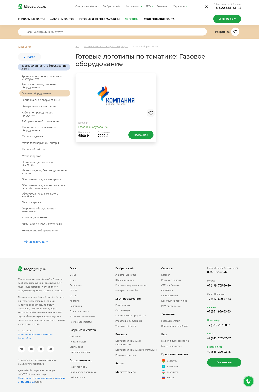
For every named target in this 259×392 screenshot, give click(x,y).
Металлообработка (33, 149)
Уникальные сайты (31, 18)
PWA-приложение (171, 305)
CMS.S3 (73, 290)
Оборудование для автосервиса (42, 179)
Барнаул (211, 307)
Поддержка (76, 305)
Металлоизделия (32, 136)
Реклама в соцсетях (125, 354)
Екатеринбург (214, 346)
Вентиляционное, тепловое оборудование (39, 86)
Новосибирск (214, 320)
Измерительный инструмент (40, 106)
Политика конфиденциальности (35, 334)
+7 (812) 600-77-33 (219, 299)
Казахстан (169, 366)
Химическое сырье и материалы (42, 224)
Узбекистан (170, 372)
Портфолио (76, 285)
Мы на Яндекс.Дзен (171, 345)
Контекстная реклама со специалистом (128, 342)
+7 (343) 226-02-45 (219, 352)
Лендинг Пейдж (78, 341)
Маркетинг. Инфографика (175, 340)
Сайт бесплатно (78, 377)
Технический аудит (125, 326)
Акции (119, 363)
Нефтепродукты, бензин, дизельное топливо (44, 172)
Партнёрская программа (83, 371)
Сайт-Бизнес (76, 346)
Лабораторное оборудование (40, 121)
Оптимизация (122, 310)
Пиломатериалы (32, 202)
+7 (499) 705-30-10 (219, 285)
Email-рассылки (169, 295)
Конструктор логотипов (174, 300)
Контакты (75, 300)
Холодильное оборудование (40, 230)
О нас (73, 279)
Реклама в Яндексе (171, 279)
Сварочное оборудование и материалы (39, 210)
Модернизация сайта (159, 18)
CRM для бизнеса (170, 285)
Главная (165, 274)
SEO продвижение (128, 299)
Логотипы (132, 18)
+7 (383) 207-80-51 (219, 325)
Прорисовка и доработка (174, 326)
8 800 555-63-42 (228, 8)
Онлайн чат (167, 290)
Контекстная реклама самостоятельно (136, 349)
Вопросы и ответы (79, 311)
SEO (148, 6)
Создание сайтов (86, 6)
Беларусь (169, 361)
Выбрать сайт (111, 6)
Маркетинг (133, 6)
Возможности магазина (82, 316)
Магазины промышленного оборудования (39, 129)
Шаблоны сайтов (62, 18)
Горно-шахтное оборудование (41, 100)
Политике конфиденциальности (35, 378)
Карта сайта (24, 338)
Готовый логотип (170, 320)
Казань (211, 333)
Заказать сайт (227, 18)
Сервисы (179, 6)
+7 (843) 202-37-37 (219, 338)
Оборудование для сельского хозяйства (40, 195)
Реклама (161, 6)
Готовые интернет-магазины (99, 18)
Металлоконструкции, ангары (40, 142)
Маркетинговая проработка (130, 315)
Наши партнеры (78, 366)
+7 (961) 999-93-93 (219, 311)
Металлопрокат (31, 156)
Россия (167, 377)
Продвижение (122, 305)
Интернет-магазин (80, 352)
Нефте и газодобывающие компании (38, 163)
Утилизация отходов (34, 217)
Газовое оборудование (36, 93)
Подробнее (141, 134)
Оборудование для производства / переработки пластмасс (43, 186)
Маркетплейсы (125, 372)
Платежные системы (81, 321)
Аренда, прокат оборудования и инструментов (42, 77)
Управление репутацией (128, 320)
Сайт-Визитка (77, 336)
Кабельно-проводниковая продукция (38, 114)
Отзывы (74, 295)
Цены (73, 274)
